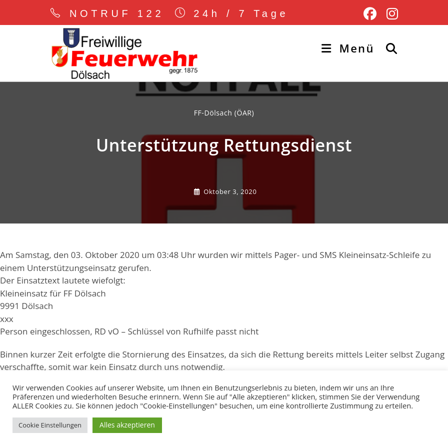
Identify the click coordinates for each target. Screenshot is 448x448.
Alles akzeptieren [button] (127, 425)
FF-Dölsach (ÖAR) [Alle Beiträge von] (224, 113)
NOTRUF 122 (117, 13)
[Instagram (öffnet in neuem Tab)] (390, 14)
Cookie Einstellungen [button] (50, 425)
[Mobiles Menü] (350, 48)
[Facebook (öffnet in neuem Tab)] (370, 14)
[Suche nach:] (388, 48)
